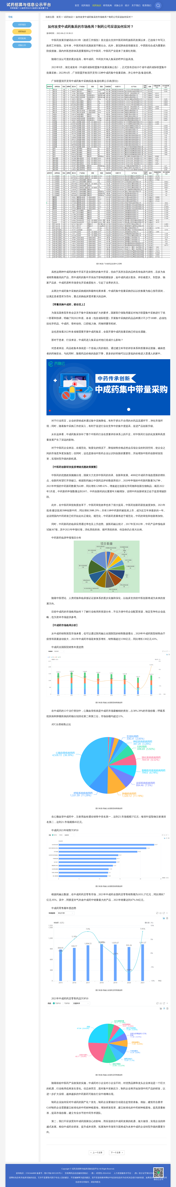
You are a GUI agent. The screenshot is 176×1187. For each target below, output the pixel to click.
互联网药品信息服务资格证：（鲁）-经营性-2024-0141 (88, 1173)
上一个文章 (96, 1153)
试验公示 (118, 5)
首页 (77, 5)
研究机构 (107, 5)
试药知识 (96, 5)
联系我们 (146, 5)
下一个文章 (117, 1153)
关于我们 (136, 5)
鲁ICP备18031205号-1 (53, 1173)
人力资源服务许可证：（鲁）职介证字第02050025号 (136, 1173)
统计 (127, 5)
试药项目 (85, 5)
